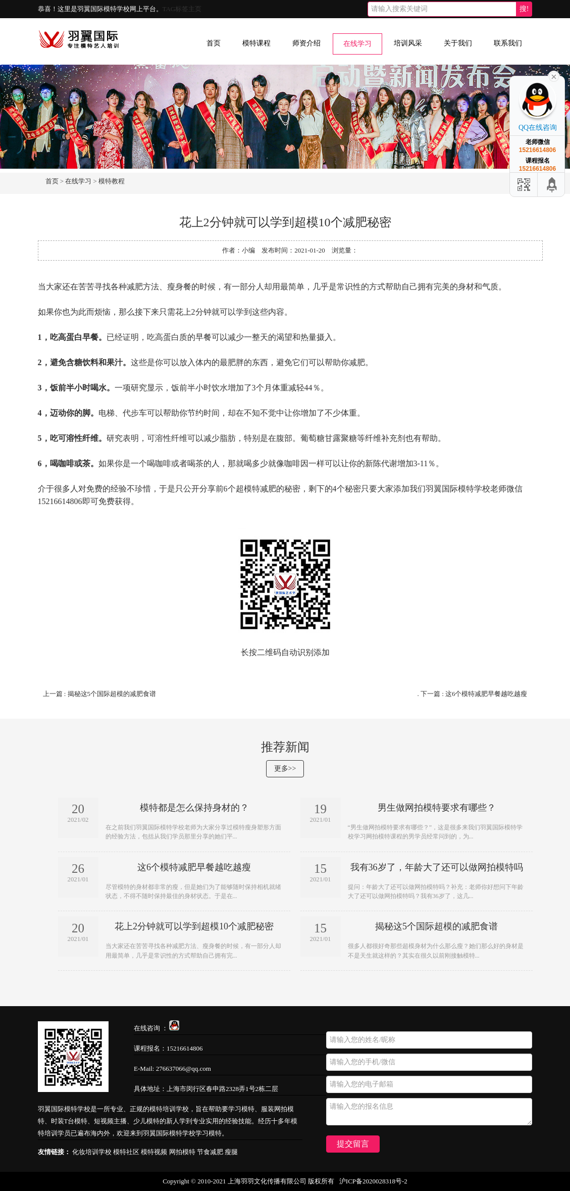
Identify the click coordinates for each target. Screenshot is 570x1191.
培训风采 (408, 43)
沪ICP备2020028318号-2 (373, 1181)
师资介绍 (306, 43)
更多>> (285, 768)
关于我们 (458, 43)
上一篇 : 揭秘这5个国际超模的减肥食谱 (100, 694)
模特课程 (256, 43)
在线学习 (357, 43)
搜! (524, 9)
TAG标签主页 (182, 9)
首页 (213, 43)
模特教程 (111, 181)
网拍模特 (182, 1152)
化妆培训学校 (92, 1152)
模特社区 (126, 1152)
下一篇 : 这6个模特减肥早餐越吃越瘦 (474, 694)
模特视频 (154, 1152)
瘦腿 (231, 1152)
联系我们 (508, 43)
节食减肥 (210, 1152)
